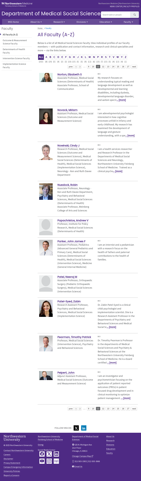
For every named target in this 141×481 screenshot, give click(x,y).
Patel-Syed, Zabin (69, 301)
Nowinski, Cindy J (68, 145)
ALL (41, 57)
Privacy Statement (12, 463)
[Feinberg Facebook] (42, 454)
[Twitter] (76, 428)
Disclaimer (8, 458)
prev (71, 66)
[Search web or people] (115, 14)
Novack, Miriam (67, 110)
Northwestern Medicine (108, 3)
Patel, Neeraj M (67, 277)
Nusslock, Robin (67, 185)
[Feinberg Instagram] (49, 461)
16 (123, 66)
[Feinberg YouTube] (42, 461)
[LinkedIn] (83, 428)
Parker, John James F (71, 241)
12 (103, 66)
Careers (7, 454)
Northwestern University (129, 3)
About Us (110, 436)
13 (108, 66)
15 (118, 66)
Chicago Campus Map (81, 456)
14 (113, 66)
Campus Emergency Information (18, 467)
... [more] (121, 99)
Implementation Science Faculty (14, 66)
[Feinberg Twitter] (49, 454)
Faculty (109, 453)
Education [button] (105, 21)
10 (93, 66)
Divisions (110, 444)
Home (40, 28)
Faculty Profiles (131, 6)
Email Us (78, 466)
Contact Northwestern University (18, 450)
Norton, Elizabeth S (69, 74)
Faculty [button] (127, 21)
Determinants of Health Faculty (14, 51)
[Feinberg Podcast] (56, 461)
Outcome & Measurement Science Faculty (15, 42)
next (134, 66)
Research (110, 440)
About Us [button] (35, 21)
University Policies (12, 471)
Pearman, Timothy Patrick (74, 337)
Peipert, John (65, 372)
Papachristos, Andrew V (72, 220)
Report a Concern (11, 475)
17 (128, 66)
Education (110, 449)
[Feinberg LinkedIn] (56, 454)
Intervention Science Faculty (16, 58)
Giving (40, 444)
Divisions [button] (81, 21)
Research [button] (58, 21)
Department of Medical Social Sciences (52, 13)
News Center (116, 6)
